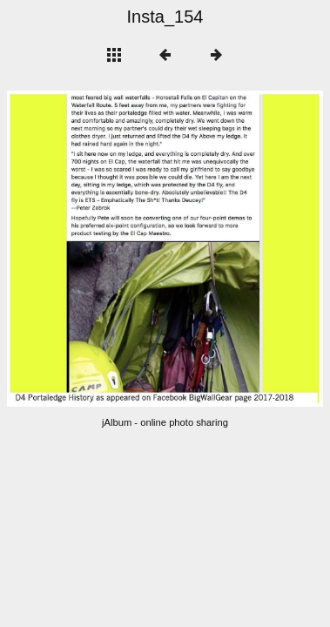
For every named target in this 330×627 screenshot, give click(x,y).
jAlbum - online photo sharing (165, 422)
